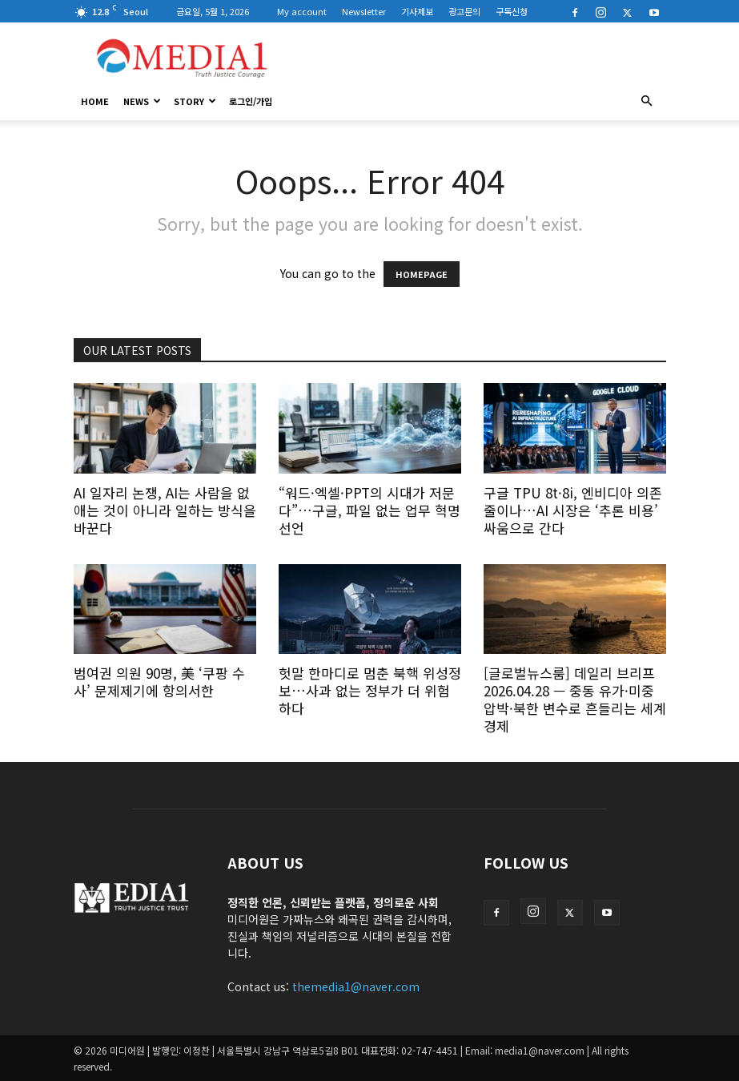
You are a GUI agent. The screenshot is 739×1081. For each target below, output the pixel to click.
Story (195, 101)
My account (302, 11)
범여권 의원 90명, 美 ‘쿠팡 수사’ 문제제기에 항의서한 (159, 681)
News (142, 101)
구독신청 (512, 11)
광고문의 (464, 11)
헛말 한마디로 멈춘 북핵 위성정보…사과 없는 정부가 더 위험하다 (370, 690)
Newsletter (364, 11)
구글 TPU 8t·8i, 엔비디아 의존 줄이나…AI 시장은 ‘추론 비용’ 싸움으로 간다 (573, 510)
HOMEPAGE (422, 274)
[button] (647, 101)
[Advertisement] (478, 58)
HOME (95, 101)
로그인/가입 (250, 101)
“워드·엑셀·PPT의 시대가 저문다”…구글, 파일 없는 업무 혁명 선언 (369, 510)
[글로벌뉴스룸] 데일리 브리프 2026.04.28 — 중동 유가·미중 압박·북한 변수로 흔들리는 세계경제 (575, 699)
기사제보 (417, 11)
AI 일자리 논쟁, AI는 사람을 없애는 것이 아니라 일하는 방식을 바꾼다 (165, 510)
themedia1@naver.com (356, 986)
